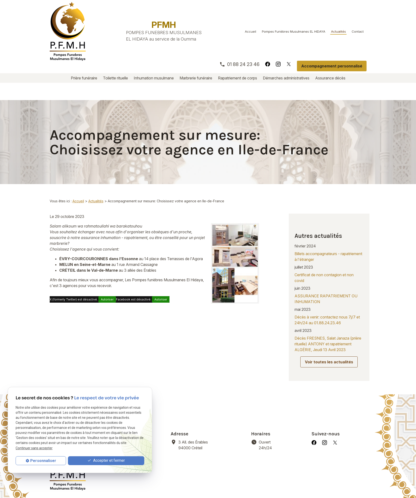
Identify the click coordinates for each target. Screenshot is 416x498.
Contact (358, 31)
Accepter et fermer (106, 460)
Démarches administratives (286, 78)
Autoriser (107, 282)
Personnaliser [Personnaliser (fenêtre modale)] (43, 460)
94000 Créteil (193, 406)
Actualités (338, 31)
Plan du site (251, 483)
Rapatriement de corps (237, 78)
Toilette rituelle (115, 78)
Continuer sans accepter (34, 448)
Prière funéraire (84, 78)
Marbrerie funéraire (196, 78)
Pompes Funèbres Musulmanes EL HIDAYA (293, 31)
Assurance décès (330, 78)
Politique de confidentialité (164, 483)
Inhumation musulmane (154, 78)
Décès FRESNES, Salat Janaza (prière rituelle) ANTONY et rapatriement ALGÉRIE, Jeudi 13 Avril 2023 (328, 313)
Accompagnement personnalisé (331, 66)
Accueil (250, 31)
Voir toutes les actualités (329, 331)
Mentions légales (116, 483)
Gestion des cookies (215, 483)
